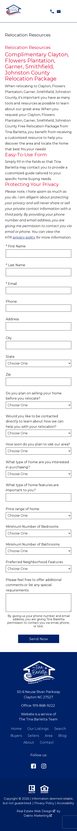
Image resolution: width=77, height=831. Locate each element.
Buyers (16, 736)
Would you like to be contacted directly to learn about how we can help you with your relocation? (34, 421)
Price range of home (22, 509)
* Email (11, 284)
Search (60, 729)
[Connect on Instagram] (43, 767)
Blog (62, 736)
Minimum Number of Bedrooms (32, 527)
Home (16, 729)
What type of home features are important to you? (32, 487)
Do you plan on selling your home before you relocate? (34, 396)
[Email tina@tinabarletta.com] (59, 11)
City (9, 338)
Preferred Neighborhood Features (34, 562)
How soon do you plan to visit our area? (38, 444)
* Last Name (15, 265)
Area (49, 736)
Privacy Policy (44, 803)
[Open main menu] (69, 11)
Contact (47, 742)
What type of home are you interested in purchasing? (37, 464)
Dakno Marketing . (38, 815)
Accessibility (65, 803)
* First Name (16, 246)
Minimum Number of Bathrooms (33, 544)
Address (12, 319)
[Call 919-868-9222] (52, 11)
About (28, 742)
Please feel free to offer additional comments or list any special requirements (34, 585)
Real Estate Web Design (36, 811)
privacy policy (24, 237)
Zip (8, 374)
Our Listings (37, 729)
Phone (11, 301)
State (10, 357)
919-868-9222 (44, 706)
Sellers (33, 736)
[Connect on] (33, 767)
